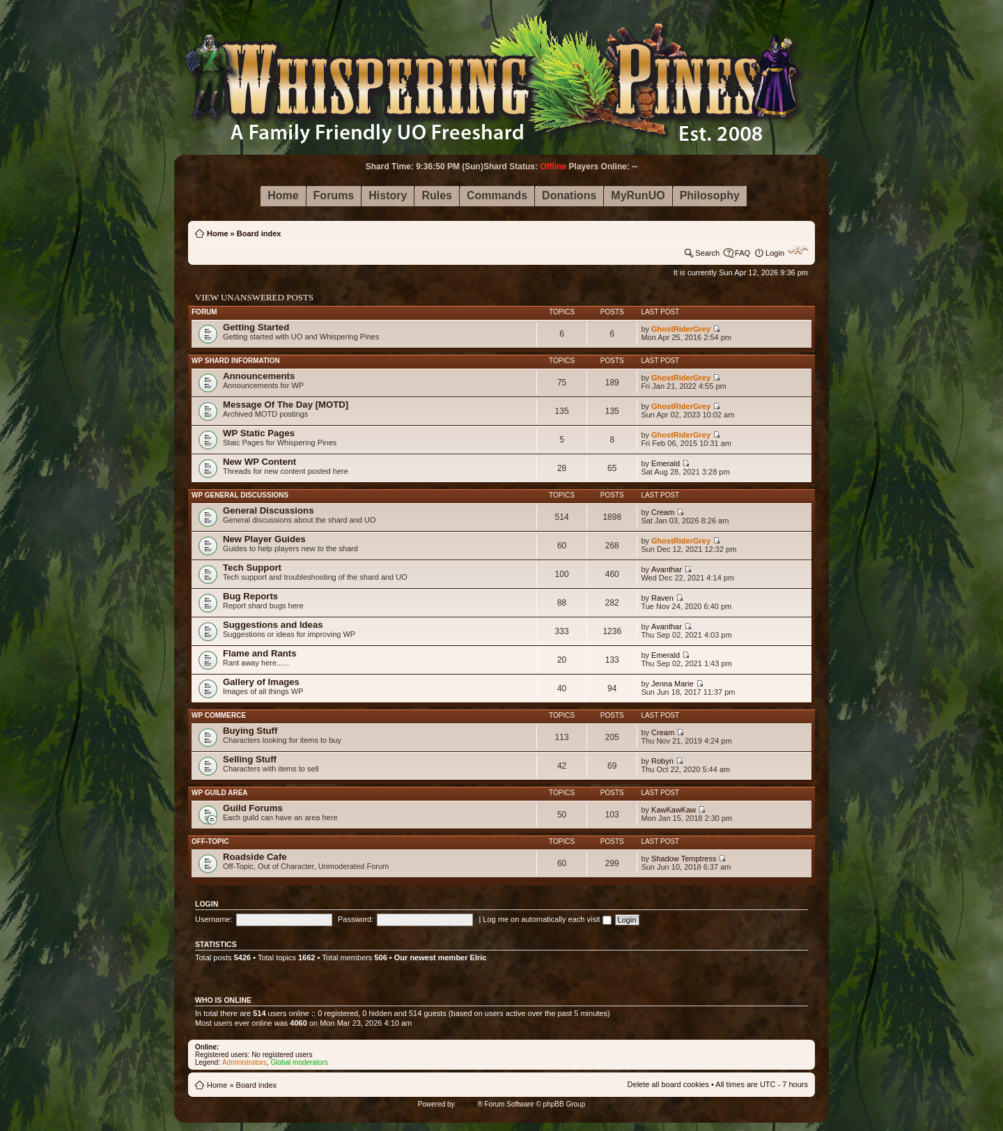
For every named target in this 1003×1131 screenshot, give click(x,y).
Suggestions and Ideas (273, 625)
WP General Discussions (240, 495)
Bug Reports (250, 596)
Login (774, 253)
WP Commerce (219, 715)
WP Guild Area (220, 793)
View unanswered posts (254, 297)
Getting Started (256, 327)
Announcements (259, 376)
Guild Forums (253, 808)
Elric (478, 957)
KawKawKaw (673, 810)
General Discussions (268, 510)
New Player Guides (264, 539)
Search (707, 253)
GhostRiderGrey (680, 329)
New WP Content (259, 461)
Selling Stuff (250, 759)
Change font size (798, 250)
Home (217, 233)
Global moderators (298, 1062)
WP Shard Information (236, 360)
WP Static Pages (259, 433)
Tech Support (252, 567)
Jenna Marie (672, 683)
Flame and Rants (260, 653)
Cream (662, 512)
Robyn (662, 761)
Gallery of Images (261, 682)
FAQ (742, 253)
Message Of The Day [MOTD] (285, 404)
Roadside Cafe (255, 857)
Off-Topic (210, 841)
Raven (662, 598)
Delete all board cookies (668, 1084)
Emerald (665, 463)
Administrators (244, 1062)
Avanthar (666, 569)
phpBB (466, 1104)
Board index (259, 233)
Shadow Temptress (683, 858)
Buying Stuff (250, 730)
